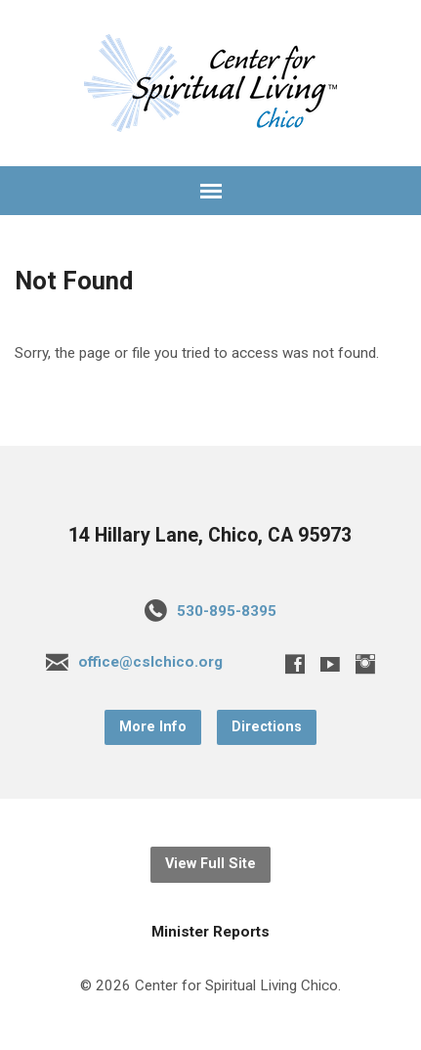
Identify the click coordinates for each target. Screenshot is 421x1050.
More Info (153, 727)
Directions (267, 727)
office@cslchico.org (150, 662)
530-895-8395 (226, 611)
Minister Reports (210, 932)
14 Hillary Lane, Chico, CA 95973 (210, 535)
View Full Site (210, 863)
